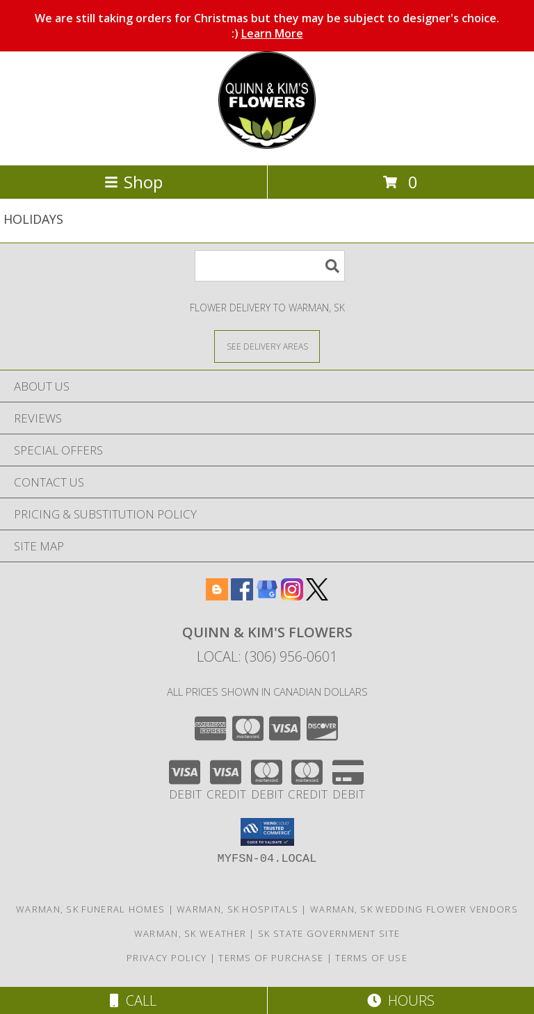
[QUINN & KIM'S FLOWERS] (267, 145)
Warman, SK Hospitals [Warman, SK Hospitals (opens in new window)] (237, 909)
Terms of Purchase (270, 957)
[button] (267, 832)
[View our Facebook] (242, 596)
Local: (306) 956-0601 (267, 656)
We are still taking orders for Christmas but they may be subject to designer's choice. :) (267, 25)
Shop (133, 181)
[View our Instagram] (292, 596)
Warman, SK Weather (190, 933)
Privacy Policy (167, 957)
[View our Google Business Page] (267, 596)
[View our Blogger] (217, 596)
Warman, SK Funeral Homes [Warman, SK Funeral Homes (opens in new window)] (90, 909)
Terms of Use (371, 957)
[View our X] (317, 596)
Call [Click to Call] (133, 1000)
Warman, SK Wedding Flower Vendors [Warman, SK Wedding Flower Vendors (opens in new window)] (414, 909)
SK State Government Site (329, 933)
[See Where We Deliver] (267, 345)
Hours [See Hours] (401, 1000)
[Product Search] (270, 265)
